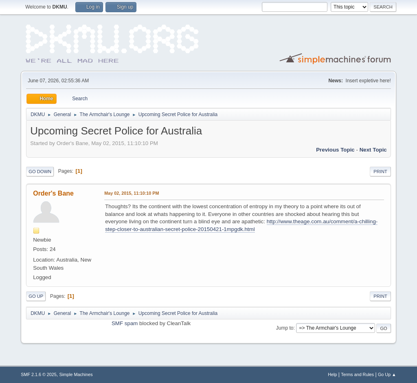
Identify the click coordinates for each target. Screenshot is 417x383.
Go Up (36, 296)
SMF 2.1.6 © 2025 (39, 374)
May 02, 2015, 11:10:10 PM (131, 193)
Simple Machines (76, 374)
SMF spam (125, 323)
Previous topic (335, 150)
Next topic (373, 150)
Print (380, 171)
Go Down (40, 171)
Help (332, 374)
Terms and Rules (357, 374)
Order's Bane (53, 193)
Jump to (285, 328)
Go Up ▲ (387, 374)
